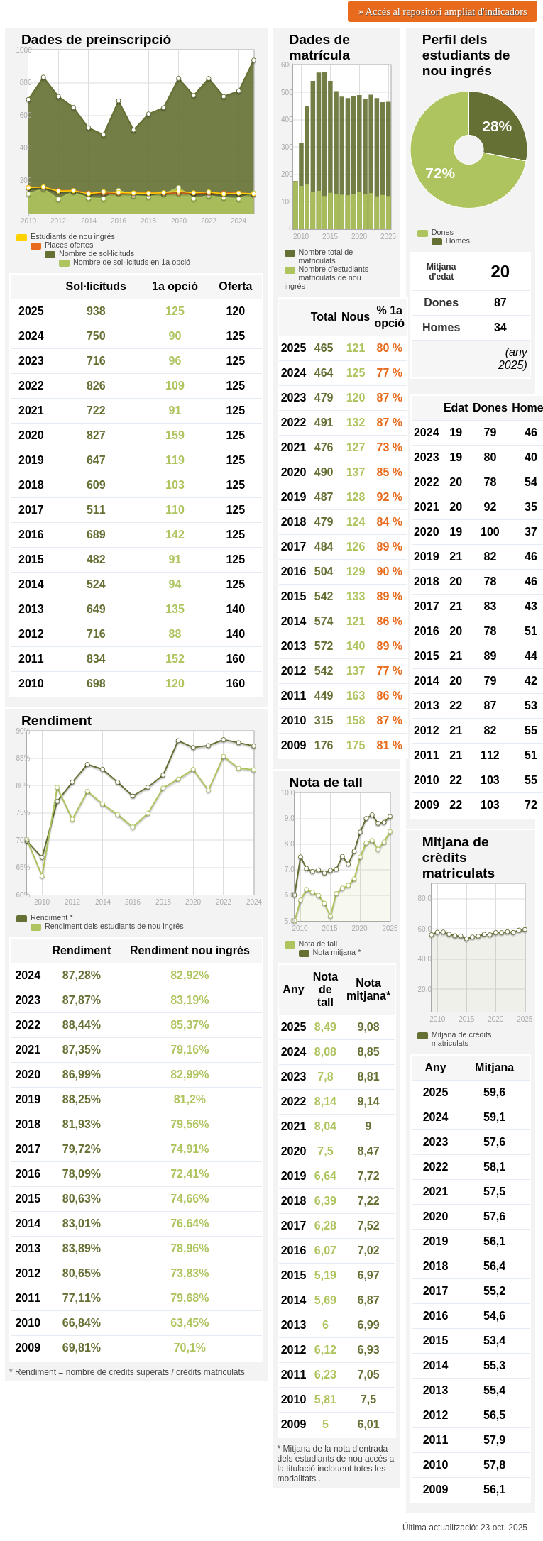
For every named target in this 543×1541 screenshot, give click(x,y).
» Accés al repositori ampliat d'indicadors (442, 11)
